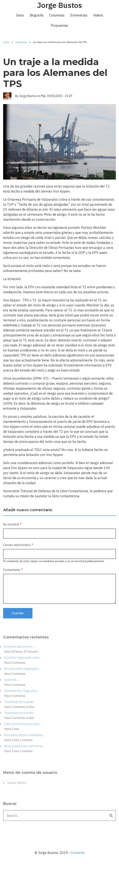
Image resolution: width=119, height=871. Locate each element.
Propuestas (59, 25)
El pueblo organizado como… (23, 658)
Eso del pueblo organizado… (22, 669)
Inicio (20, 15)
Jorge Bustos (59, 5)
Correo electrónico (17, 545)
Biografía (36, 15)
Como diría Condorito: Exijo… (23, 724)
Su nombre (11, 524)
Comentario (11, 570)
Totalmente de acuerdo (18, 702)
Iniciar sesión (16, 783)
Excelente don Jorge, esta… (21, 691)
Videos (98, 15)
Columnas (56, 15)
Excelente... (11, 680)
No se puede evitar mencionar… (24, 746)
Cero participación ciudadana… (24, 735)
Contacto (77, 853)
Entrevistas (78, 15)
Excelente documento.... (19, 646)
